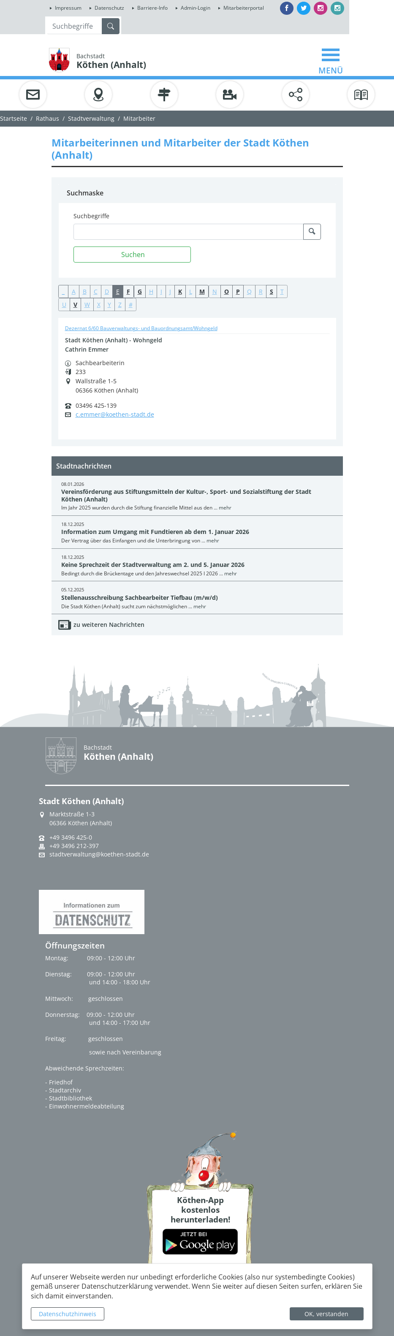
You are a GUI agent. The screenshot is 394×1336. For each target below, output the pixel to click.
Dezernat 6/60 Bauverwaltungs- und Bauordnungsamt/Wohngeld (141, 328)
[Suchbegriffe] (188, 232)
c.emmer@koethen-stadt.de (115, 414)
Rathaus (47, 118)
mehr (225, 507)
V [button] (75, 305)
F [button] (128, 291)
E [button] (118, 291)
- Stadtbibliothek (68, 1098)
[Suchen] (132, 255)
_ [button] (63, 291)
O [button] (226, 291)
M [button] (202, 291)
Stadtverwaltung (91, 118)
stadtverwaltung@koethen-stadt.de (99, 854)
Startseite (13, 118)
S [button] (271, 291)
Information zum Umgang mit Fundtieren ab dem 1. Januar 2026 (155, 532)
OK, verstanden (326, 1314)
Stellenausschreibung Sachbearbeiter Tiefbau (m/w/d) (139, 597)
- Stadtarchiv (63, 1090)
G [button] (140, 291)
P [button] (238, 291)
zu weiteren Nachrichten (108, 624)
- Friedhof (59, 1082)
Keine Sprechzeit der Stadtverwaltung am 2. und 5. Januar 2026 (153, 565)
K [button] (180, 291)
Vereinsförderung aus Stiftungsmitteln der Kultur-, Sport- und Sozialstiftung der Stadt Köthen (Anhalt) (186, 495)
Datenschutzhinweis (67, 1314)
